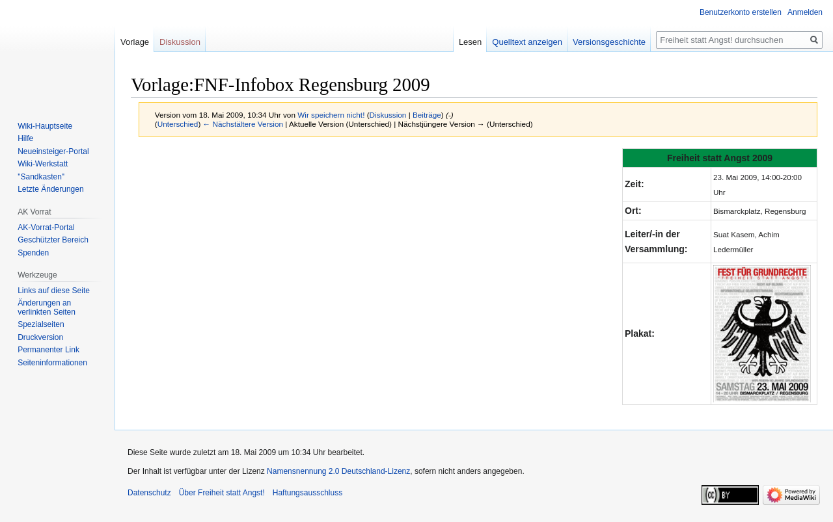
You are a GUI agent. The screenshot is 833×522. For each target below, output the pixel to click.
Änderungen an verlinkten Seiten (46, 307)
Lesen (470, 42)
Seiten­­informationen (52, 362)
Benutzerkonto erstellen (741, 12)
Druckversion (40, 337)
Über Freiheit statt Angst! (222, 492)
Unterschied (177, 124)
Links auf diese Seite (54, 290)
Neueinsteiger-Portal (53, 151)
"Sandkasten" (41, 176)
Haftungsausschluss (307, 492)
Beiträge (427, 115)
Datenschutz (149, 492)
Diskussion (388, 115)
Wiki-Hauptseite (45, 126)
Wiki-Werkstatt (43, 163)
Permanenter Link (48, 349)
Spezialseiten (41, 324)
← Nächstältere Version (243, 124)
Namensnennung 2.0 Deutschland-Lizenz (338, 471)
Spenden (33, 252)
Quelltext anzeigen (527, 42)
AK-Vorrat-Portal (46, 227)
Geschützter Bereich (53, 239)
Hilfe (25, 138)
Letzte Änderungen (50, 189)
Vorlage (134, 42)
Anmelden (805, 12)
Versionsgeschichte (609, 42)
